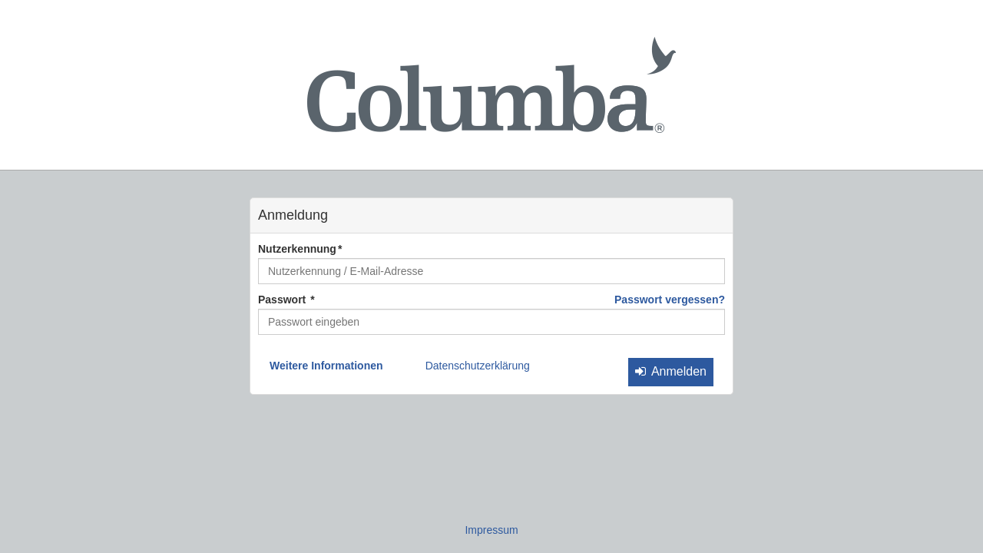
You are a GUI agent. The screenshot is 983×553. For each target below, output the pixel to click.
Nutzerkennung (297, 249)
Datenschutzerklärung (477, 365)
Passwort (283, 299)
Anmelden (671, 371)
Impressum (491, 530)
